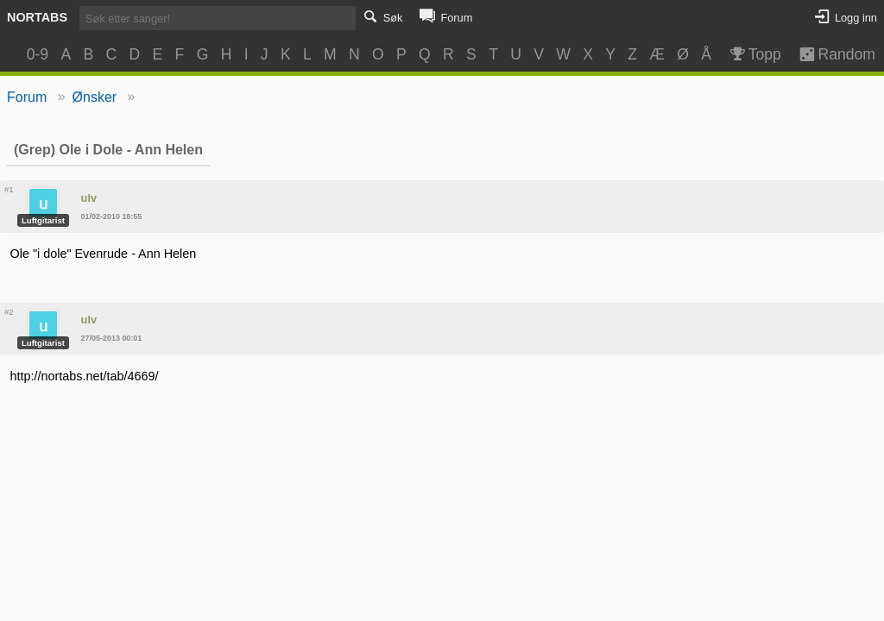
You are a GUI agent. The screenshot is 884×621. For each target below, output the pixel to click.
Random (829, 54)
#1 (9, 189)
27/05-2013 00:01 (111, 338)
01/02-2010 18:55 (111, 216)
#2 (9, 312)
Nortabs (37, 17)
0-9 (37, 54)
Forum (27, 97)
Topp (754, 54)
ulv (89, 197)
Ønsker (95, 97)
